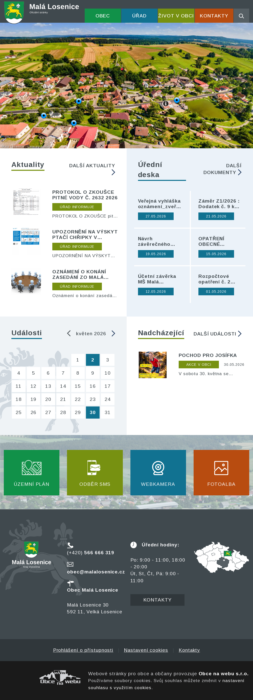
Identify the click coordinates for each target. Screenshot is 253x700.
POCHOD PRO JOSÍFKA (208, 355)
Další (92, 169)
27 (48, 412)
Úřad (139, 15)
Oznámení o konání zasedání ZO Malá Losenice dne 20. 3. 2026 (79, 274)
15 (78, 386)
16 (93, 386)
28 (63, 412)
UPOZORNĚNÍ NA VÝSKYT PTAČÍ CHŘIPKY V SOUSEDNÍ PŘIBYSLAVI (85, 234)
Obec (103, 15)
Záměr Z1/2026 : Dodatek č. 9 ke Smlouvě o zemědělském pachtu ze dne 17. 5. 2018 (219, 203)
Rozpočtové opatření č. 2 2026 (214, 279)
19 (34, 399)
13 (48, 386)
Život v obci (176, 15)
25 (19, 412)
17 (108, 386)
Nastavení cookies (146, 650)
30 (93, 412)
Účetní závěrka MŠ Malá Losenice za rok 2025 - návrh (158, 279)
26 (34, 412)
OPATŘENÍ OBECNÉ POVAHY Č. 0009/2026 (212, 241)
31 (108, 412)
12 (34, 386)
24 (108, 399)
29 (78, 412)
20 (48, 399)
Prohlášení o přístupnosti (83, 650)
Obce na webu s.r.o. (224, 673)
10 (108, 373)
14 (63, 386)
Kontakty (214, 15)
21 (63, 399)
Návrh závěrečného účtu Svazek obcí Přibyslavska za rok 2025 (159, 241)
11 (18, 386)
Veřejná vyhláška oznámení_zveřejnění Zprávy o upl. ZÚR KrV (160, 203)
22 (78, 399)
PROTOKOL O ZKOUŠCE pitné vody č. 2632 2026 (85, 194)
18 (19, 399)
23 (93, 399)
